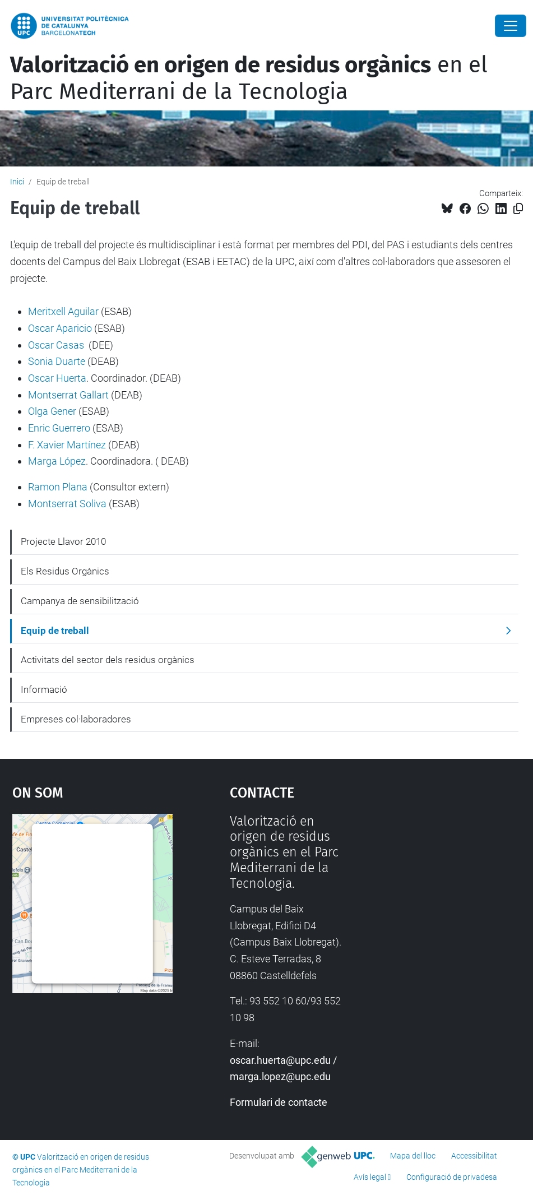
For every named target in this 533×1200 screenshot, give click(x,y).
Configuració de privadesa (451, 1177)
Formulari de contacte (278, 1102)
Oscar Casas (56, 345)
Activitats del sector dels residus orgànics (107, 659)
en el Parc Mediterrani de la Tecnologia (249, 78)
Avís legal (370, 1177)
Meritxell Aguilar (63, 311)
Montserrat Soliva (67, 503)
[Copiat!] (518, 208)
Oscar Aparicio (60, 328)
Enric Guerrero (59, 428)
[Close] (510, 26)
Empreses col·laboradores (76, 719)
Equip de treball (55, 630)
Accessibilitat (474, 1155)
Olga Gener (52, 411)
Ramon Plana (57, 487)
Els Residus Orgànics (65, 571)
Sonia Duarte (56, 361)
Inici (17, 181)
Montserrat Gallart (68, 395)
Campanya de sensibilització (80, 600)
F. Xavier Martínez (67, 445)
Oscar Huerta (57, 378)
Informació (44, 689)
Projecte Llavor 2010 (63, 541)
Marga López (57, 461)
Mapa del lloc (412, 1155)
